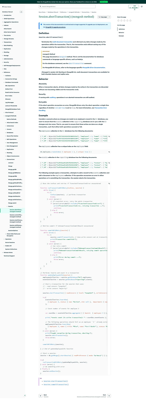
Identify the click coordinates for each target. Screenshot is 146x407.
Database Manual (53, 12)
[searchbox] (67, 6)
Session (94, 12)
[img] (118, 20)
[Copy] (109, 136)
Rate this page (121, 17)
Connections (85, 12)
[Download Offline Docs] (21, 12)
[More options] (109, 17)
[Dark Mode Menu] (141, 6)
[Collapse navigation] (24, 395)
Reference (63, 12)
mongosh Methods (74, 12)
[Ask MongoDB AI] (133, 6)
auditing (53, 97)
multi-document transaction (63, 42)
